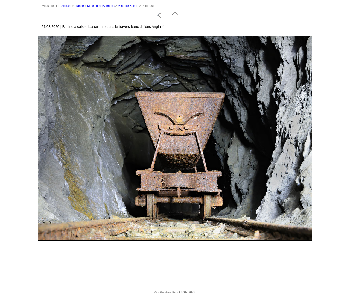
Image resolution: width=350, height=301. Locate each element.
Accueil (66, 5)
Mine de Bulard (128, 5)
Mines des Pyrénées (101, 5)
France (79, 5)
